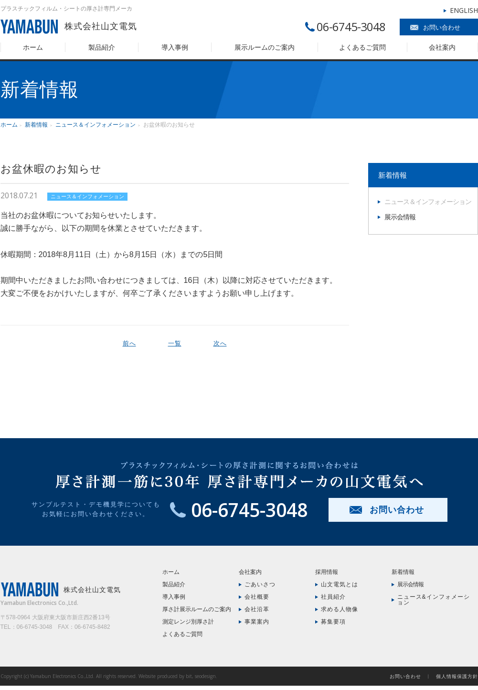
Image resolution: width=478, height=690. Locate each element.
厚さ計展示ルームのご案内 (196, 609)
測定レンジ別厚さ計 (188, 621)
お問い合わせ (441, 27)
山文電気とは (339, 584)
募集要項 (333, 621)
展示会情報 (399, 217)
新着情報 (36, 124)
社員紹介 (333, 596)
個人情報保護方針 (457, 676)
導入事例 (174, 47)
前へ (129, 343)
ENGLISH (464, 10)
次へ (220, 343)
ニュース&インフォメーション (433, 599)
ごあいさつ (260, 584)
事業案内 (256, 621)
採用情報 (326, 572)
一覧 (174, 343)
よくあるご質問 (362, 47)
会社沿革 (256, 609)
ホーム (33, 47)
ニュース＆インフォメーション (95, 124)
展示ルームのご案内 (264, 47)
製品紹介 (101, 47)
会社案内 (442, 47)
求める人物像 (339, 609)
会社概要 (256, 596)
